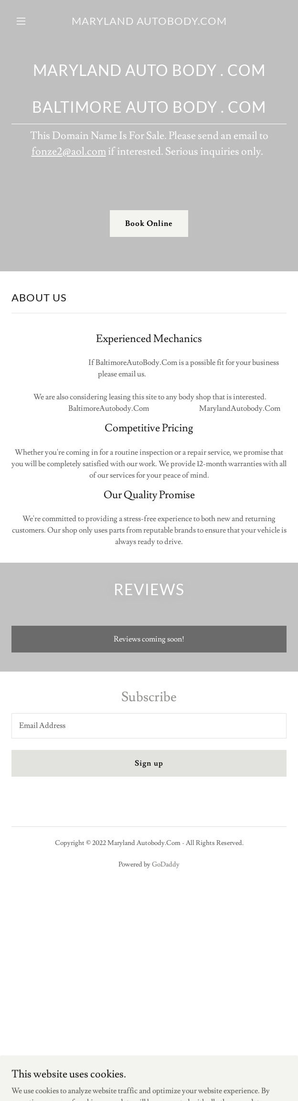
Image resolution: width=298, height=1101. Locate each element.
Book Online (149, 223)
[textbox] (149, 725)
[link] (149, 21)
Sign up (149, 763)
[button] (30, 21)
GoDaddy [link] (166, 864)
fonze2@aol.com (69, 152)
